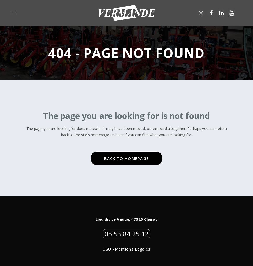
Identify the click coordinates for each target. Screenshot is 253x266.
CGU (107, 249)
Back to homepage (126, 158)
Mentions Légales (133, 249)
